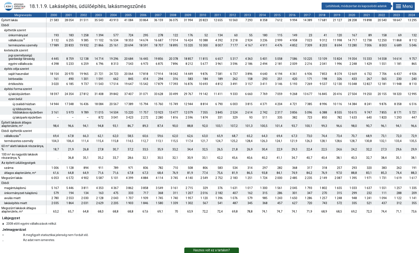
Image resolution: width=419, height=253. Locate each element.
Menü (404, 6)
